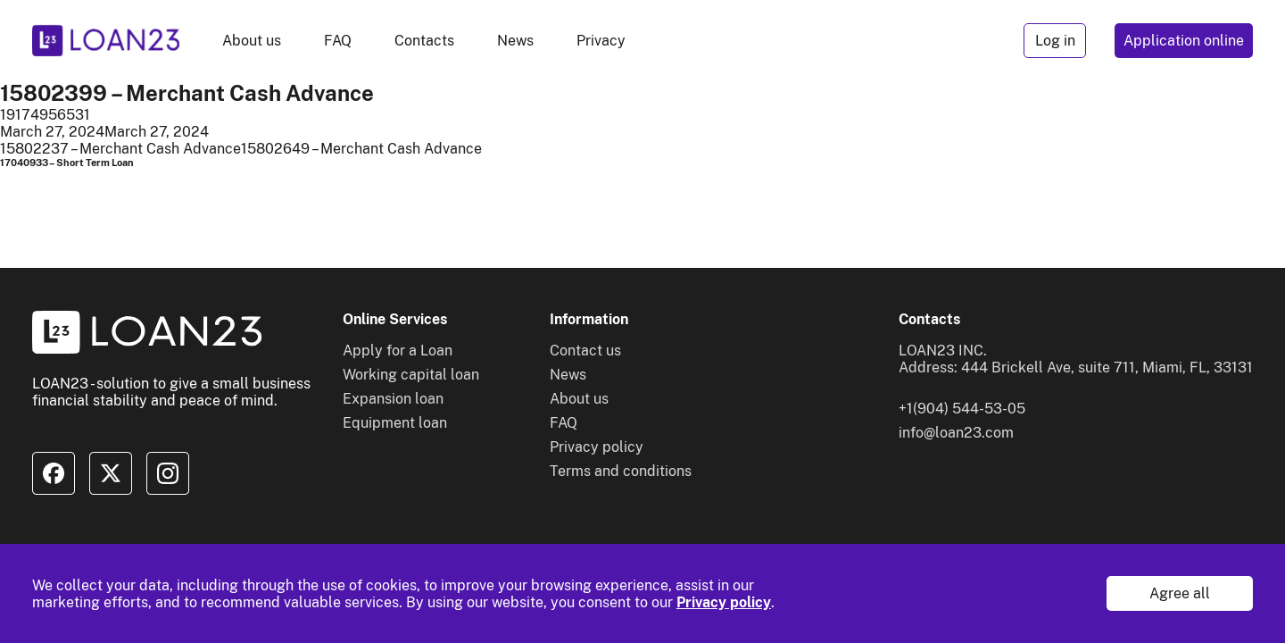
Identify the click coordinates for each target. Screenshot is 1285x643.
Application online (1183, 40)
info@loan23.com (956, 432)
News (515, 40)
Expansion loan (393, 398)
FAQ (338, 40)
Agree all (1179, 593)
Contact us (585, 350)
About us (251, 40)
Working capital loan (411, 374)
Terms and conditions (621, 471)
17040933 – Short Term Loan (67, 162)
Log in (1055, 40)
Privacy (601, 40)
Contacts (424, 40)
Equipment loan (395, 422)
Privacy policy (723, 602)
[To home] (105, 40)
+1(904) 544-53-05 (962, 408)
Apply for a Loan (397, 350)
